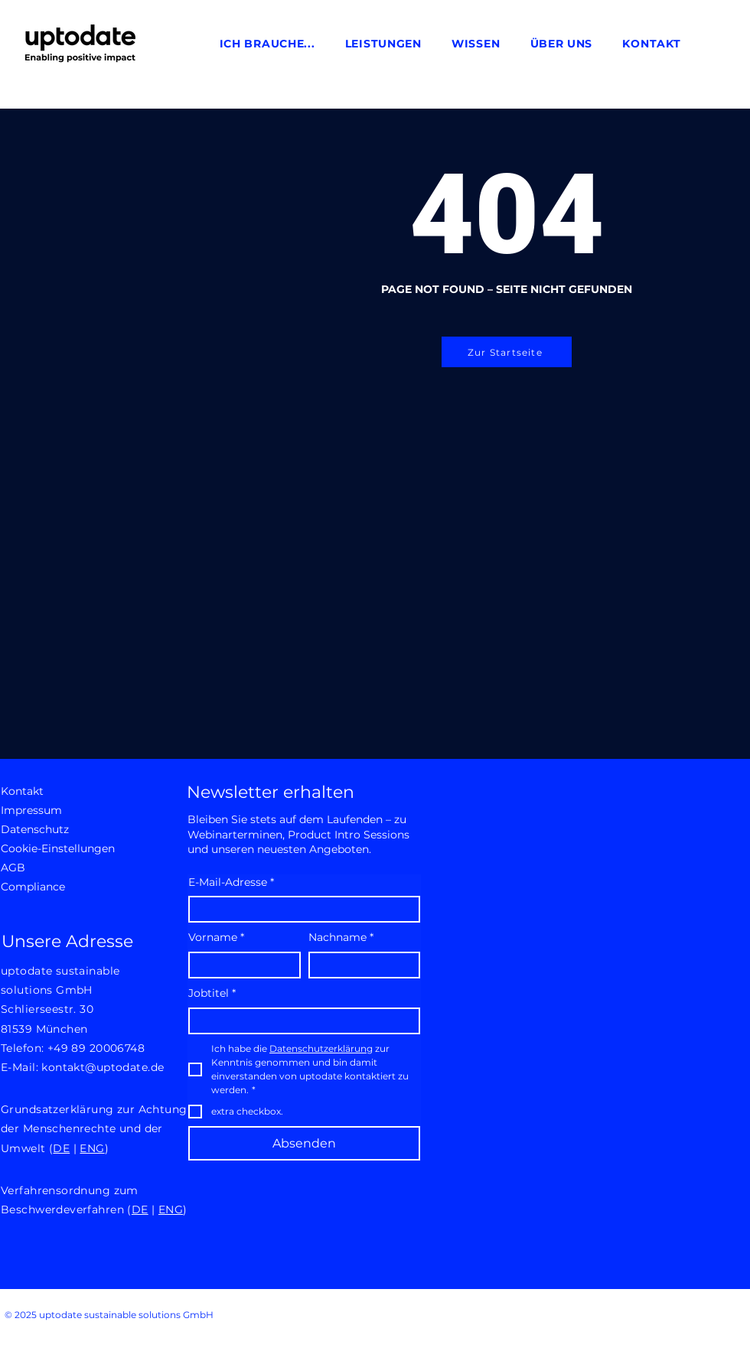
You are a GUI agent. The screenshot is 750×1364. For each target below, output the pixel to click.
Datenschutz (35, 829)
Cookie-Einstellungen (54, 848)
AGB (13, 867)
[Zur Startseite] (507, 352)
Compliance (33, 887)
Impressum (31, 810)
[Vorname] (240, 965)
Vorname (216, 938)
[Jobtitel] (299, 1021)
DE (61, 1148)
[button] (267, 43)
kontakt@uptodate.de (102, 1067)
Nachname (340, 938)
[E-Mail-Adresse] (299, 909)
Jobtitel (212, 993)
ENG (92, 1148)
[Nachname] (360, 965)
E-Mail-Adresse (231, 882)
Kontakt (22, 791)
